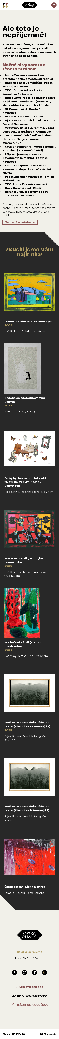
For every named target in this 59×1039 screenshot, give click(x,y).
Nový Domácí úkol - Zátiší (23, 188)
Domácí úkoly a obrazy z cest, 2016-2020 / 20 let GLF (25, 193)
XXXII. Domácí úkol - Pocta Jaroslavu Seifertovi (22, 92)
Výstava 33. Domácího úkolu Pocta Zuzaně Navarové (29, 122)
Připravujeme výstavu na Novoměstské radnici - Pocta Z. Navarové (25, 157)
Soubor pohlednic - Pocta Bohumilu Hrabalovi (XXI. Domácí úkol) (29, 148)
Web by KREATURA (14, 1033)
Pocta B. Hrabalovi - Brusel (24, 116)
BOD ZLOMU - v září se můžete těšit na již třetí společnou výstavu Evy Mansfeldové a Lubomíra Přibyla (29, 101)
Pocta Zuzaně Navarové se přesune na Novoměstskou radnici (28, 77)
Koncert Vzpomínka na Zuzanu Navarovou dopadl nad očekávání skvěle (27, 169)
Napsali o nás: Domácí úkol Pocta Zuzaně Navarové (28, 84)
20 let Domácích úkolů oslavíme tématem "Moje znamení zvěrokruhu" (27, 139)
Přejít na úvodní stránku (20, 222)
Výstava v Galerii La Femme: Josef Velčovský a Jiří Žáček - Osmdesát (28, 129)
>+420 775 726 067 (29, 987)
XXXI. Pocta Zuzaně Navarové (26, 184)
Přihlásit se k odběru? (29, 1005)
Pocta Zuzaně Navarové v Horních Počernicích (28, 178)
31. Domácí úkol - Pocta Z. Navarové (22, 111)
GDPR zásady (48, 1033)
